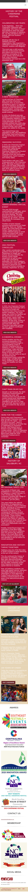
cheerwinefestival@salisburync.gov (7, 819)
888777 (8, 882)
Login (23, 888)
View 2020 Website (9, 240)
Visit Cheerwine (8, 682)
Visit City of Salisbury (10, 584)
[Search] (27, 1)
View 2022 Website (9, 332)
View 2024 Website (9, 410)
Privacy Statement (7, 889)
